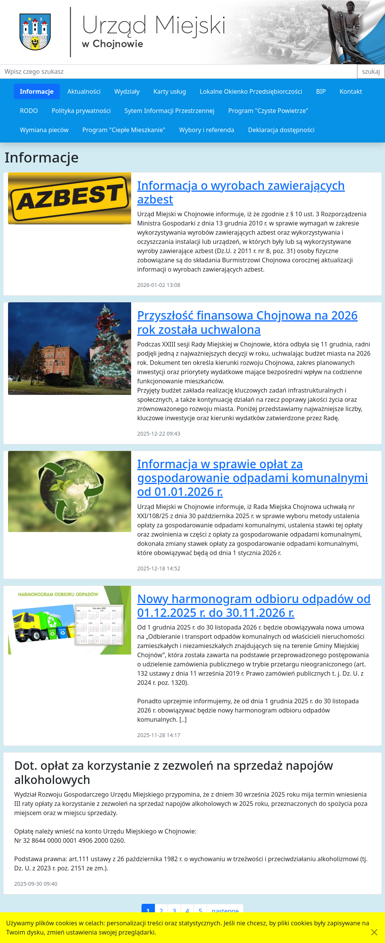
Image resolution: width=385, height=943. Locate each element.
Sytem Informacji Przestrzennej (169, 110)
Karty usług (169, 91)
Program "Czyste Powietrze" (268, 110)
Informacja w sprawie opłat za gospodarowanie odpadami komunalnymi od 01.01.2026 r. (252, 478)
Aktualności (84, 91)
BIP (321, 91)
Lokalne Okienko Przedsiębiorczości (251, 91)
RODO (29, 110)
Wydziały (127, 91)
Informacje (37, 91)
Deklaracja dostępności (281, 130)
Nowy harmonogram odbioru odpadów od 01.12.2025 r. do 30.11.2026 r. (254, 605)
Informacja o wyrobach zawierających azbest (241, 192)
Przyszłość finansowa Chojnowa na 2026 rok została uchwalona (247, 322)
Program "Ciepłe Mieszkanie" (124, 130)
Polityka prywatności (81, 110)
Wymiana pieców (44, 130)
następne (225, 911)
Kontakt (351, 91)
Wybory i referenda (206, 130)
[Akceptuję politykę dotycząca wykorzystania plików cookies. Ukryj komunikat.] (374, 932)
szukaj (371, 71)
